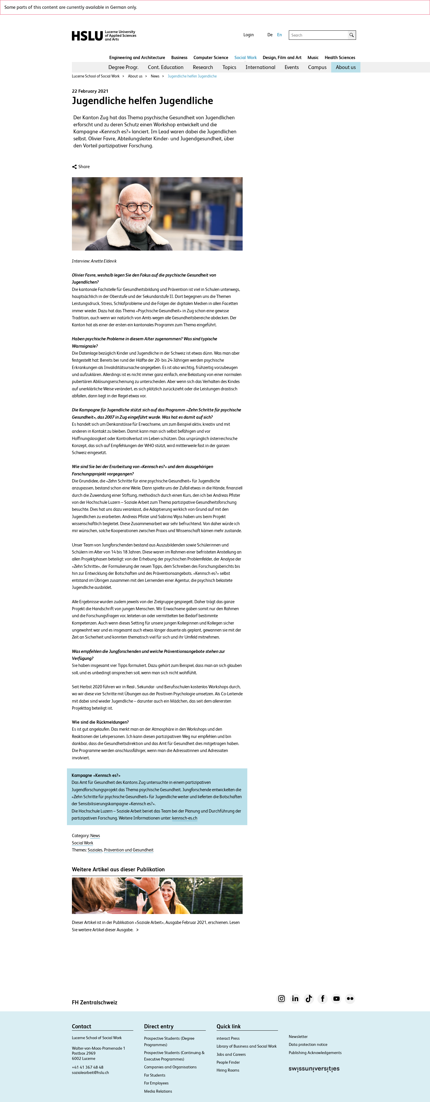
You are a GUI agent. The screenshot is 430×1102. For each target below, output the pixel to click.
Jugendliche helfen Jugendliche (192, 76)
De (269, 34)
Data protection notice (308, 1044)
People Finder (228, 1062)
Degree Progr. (123, 67)
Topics (229, 67)
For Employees (156, 1083)
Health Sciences (340, 57)
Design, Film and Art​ (282, 57)
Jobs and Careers (231, 1054)
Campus (317, 67)
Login (249, 34)
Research (203, 67)
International (260, 67)
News (155, 76)
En (279, 34)
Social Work (245, 57)
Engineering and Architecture (137, 57)
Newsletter (298, 1036)
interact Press (228, 1038)
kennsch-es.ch (184, 818)
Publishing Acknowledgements (315, 1052)
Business (179, 57)
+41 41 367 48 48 (87, 1067)
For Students (154, 1075)
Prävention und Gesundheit (128, 850)
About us (346, 67)
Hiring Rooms (228, 1070)
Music (313, 57)
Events (292, 67)
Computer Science (211, 57)
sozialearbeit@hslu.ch (90, 1072)
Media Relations (158, 1091)
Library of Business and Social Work (247, 1046)
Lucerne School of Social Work (96, 76)
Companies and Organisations (170, 1067)
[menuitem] (123, 67)
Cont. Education (166, 67)
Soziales (95, 850)
